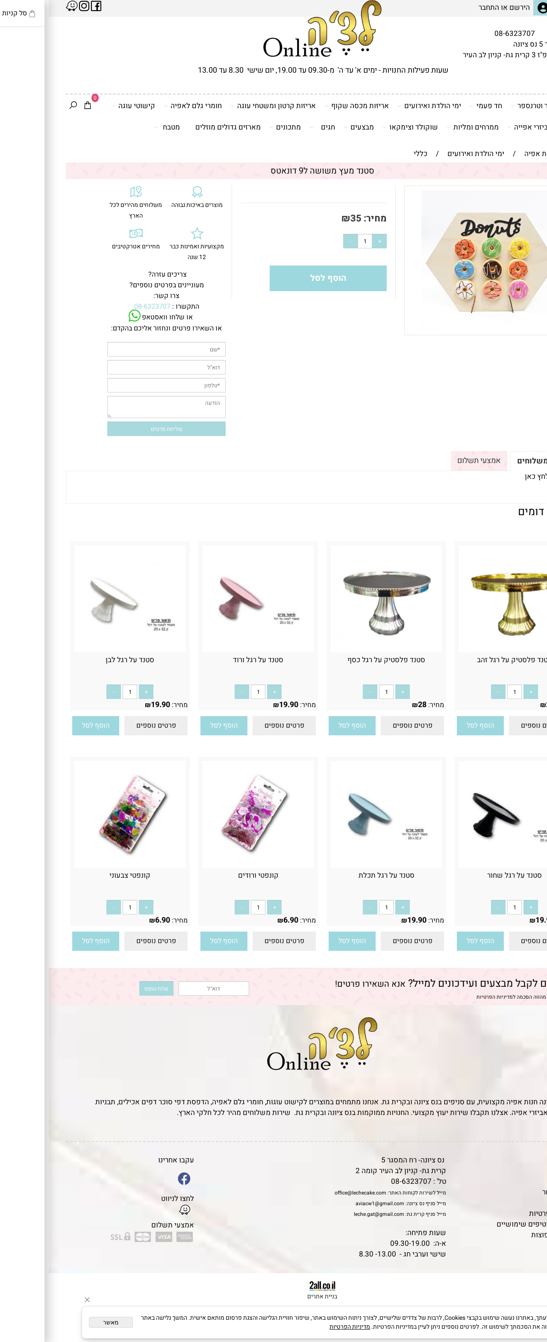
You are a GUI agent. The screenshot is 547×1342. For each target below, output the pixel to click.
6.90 (242, 920)
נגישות (515, 1202)
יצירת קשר (510, 1192)
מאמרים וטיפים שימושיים (487, 1224)
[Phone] (527, 1283)
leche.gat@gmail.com (330, 1214)
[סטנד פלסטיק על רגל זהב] (465, 650)
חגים (273, 127)
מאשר (62, 1322)
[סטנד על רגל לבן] (81, 650)
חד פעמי (437, 105)
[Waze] (527, 1303)
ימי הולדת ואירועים (380, 105)
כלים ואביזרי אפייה (490, 127)
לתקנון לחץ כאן (499, 476)
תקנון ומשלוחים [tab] (495, 461)
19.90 (240, 705)
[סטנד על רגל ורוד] (209, 650)
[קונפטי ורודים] (209, 865)
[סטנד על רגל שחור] (465, 865)
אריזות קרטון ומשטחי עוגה (224, 105)
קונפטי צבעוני (81, 875)
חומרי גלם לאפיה (144, 105)
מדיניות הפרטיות (446, 997)
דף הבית (513, 1160)
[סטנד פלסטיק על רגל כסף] (337, 650)
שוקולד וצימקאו (361, 127)
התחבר (440, 7)
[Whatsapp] (527, 1323)
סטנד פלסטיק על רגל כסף (337, 660)
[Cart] (39, 106)
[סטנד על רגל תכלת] (337, 865)
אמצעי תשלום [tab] (430, 460)
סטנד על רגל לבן (81, 660)
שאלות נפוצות (504, 1235)
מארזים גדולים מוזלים (179, 127)
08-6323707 (466, 33)
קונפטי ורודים (209, 875)
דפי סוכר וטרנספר (492, 105)
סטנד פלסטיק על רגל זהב (466, 660)
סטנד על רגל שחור (465, 875)
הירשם (471, 7)
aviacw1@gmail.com (331, 1203)
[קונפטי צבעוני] (81, 865)
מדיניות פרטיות (503, 1213)
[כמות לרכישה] (316, 241)
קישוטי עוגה (84, 105)
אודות (517, 1181)
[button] (431, 725)
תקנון (516, 1170)
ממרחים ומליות (424, 127)
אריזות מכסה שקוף (308, 105)
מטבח (118, 127)
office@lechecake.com (312, 1193)
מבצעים (310, 127)
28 (501, 705)
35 (307, 218)
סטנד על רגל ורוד (209, 660)
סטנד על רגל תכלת (338, 875)
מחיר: (325, 218)
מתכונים (236, 127)
